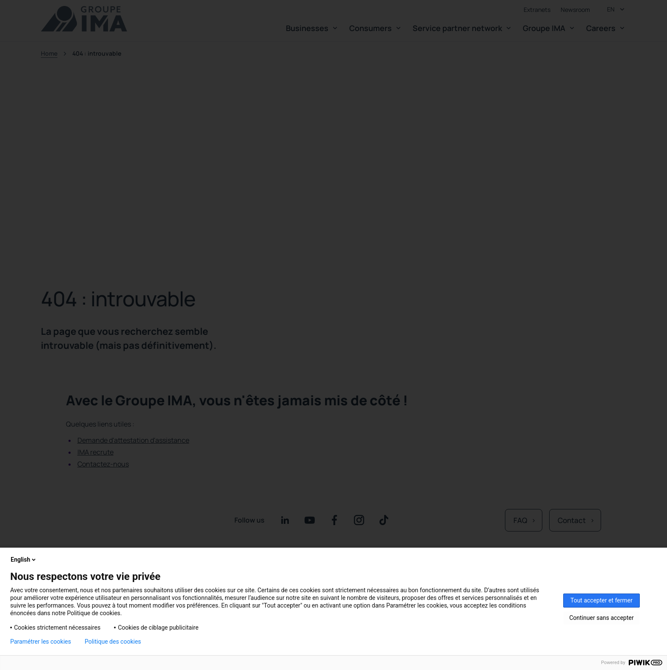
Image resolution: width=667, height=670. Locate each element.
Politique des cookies (113, 641)
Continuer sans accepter (601, 617)
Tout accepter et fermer (601, 600)
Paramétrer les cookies (40, 641)
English (24, 559)
